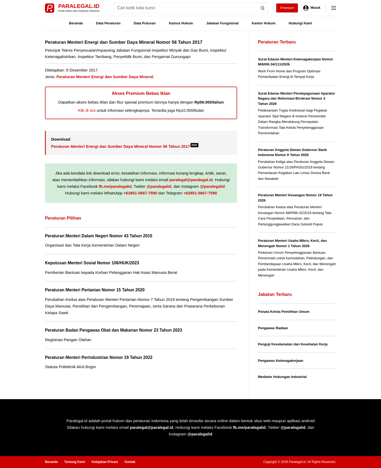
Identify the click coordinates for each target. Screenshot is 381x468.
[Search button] (262, 8)
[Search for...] (185, 8)
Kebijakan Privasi (105, 462)
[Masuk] (311, 8)
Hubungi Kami (300, 23)
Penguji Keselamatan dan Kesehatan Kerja (293, 344)
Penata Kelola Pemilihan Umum (283, 312)
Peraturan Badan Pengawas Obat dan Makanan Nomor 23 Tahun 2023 (113, 330)
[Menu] (333, 8)
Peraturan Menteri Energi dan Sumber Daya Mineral (104, 76)
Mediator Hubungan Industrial (282, 377)
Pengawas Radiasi (273, 328)
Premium (287, 8)
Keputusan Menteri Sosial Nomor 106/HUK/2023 (92, 263)
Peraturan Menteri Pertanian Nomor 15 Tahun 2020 (95, 290)
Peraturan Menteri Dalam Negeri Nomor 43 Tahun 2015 (98, 236)
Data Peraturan (108, 23)
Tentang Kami (74, 462)
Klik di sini (87, 110)
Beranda (76, 23)
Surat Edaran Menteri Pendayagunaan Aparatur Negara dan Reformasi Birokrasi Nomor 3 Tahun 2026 (296, 98)
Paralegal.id (78, 6)
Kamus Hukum (181, 23)
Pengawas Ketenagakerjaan (280, 361)
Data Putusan (145, 23)
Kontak (130, 462)
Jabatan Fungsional (222, 23)
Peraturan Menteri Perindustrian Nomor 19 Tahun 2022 (98, 357)
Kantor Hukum (264, 23)
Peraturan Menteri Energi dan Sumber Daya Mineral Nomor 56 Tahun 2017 (124, 146)
